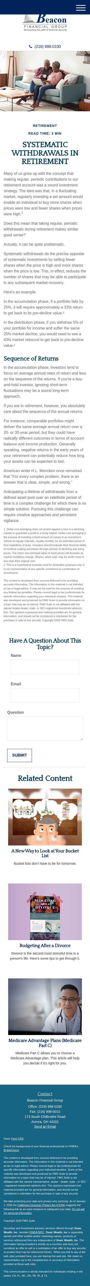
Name (16, 655)
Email (16, 684)
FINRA (33, 1232)
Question (15, 712)
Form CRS (17, 1138)
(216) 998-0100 (45, 47)
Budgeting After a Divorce (45, 945)
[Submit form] (19, 755)
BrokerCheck (11, 1150)
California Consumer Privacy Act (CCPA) (41, 1205)
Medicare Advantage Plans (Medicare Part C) (45, 1043)
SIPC (41, 1232)
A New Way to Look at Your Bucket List (45, 854)
